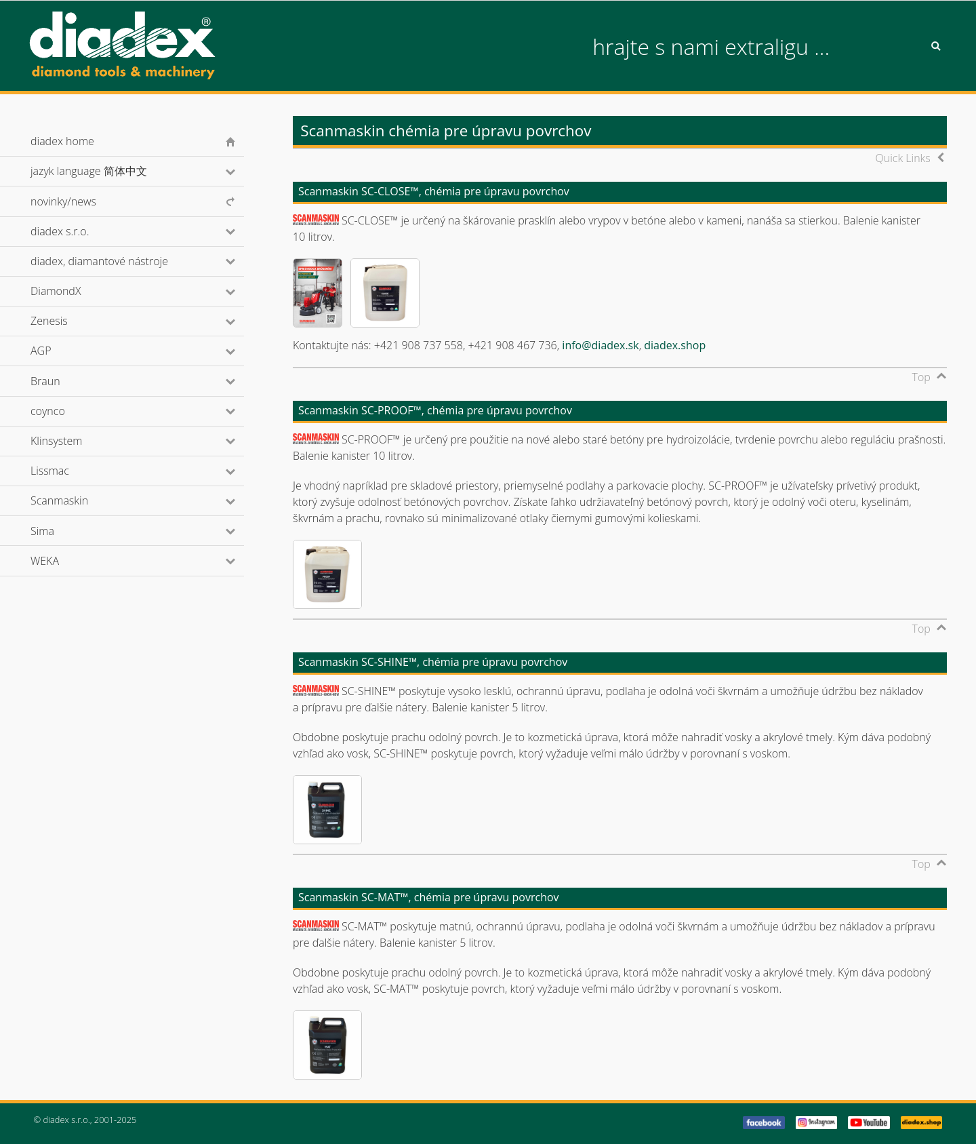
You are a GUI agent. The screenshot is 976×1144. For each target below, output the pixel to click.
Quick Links (903, 158)
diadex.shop (675, 345)
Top (921, 377)
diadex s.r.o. (77, 231)
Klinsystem (74, 440)
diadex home (62, 141)
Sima (60, 531)
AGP (58, 350)
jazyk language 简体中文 (106, 170)
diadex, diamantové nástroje (117, 261)
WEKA (63, 560)
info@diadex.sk (600, 345)
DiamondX (73, 290)
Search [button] (936, 46)
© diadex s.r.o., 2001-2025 (85, 1119)
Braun (63, 381)
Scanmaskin (77, 500)
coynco (65, 410)
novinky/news (63, 201)
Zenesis (67, 320)
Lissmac (68, 470)
